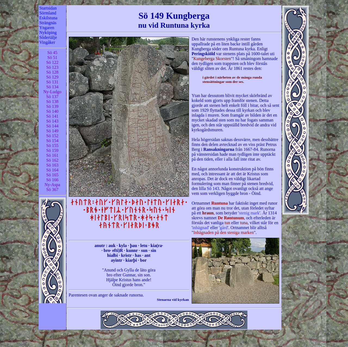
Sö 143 (213, 188)
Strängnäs (47, 22)
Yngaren (46, 27)
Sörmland (47, 13)
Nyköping (48, 32)
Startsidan (48, 8)
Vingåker (47, 42)
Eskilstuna (48, 17)
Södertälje (48, 37)
